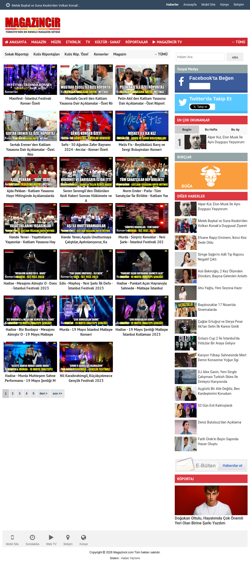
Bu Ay (235, 129)
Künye (224, 4)
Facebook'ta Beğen (211, 78)
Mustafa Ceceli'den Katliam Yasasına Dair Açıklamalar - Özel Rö (86, 101)
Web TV (51, 539)
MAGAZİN (38, 42)
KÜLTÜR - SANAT (108, 42)
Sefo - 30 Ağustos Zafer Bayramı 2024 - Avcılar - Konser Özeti (86, 147)
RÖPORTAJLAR (136, 42)
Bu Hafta (211, 129)
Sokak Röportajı (17, 54)
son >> (57, 393)
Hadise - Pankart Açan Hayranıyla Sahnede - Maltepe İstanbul (142, 285)
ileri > (43, 393)
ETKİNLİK (73, 42)
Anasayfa (190, 4)
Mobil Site (208, 4)
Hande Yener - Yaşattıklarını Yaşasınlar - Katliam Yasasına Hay (30, 239)
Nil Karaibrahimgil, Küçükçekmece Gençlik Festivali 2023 (86, 378)
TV (88, 42)
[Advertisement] (159, 25)
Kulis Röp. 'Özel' (77, 54)
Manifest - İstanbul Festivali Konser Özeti (30, 101)
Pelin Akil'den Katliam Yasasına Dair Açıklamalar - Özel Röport (142, 101)
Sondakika (32, 539)
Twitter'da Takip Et (210, 98)
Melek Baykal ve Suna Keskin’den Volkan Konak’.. (43, 5)
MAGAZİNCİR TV (167, 42)
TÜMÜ (238, 42)
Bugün (187, 129)
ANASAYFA (15, 42)
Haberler (172, 4)
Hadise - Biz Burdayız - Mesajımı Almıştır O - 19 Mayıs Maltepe (30, 332)
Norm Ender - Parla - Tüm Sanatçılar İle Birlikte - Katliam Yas (142, 193)
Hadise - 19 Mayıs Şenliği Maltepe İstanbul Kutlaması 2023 (142, 332)
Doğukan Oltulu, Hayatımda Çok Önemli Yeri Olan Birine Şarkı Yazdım (209, 520)
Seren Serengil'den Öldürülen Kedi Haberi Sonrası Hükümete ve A (86, 196)
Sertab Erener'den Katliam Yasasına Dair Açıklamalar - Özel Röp (30, 149)
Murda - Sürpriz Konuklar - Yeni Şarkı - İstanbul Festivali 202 (141, 239)
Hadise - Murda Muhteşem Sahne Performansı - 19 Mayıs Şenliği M (30, 378)
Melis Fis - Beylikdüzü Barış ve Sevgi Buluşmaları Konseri (142, 147)
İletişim (239, 4)
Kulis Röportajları (46, 54)
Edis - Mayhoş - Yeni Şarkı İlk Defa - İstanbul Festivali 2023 (86, 285)
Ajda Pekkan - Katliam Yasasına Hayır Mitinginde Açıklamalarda (30, 193)
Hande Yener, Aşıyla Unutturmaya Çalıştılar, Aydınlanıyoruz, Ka (86, 239)
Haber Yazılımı (130, 558)
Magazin (119, 54)
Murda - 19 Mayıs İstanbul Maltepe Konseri (86, 332)
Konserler (101, 54)
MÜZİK (56, 42)
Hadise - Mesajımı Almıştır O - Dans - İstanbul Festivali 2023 (30, 285)
